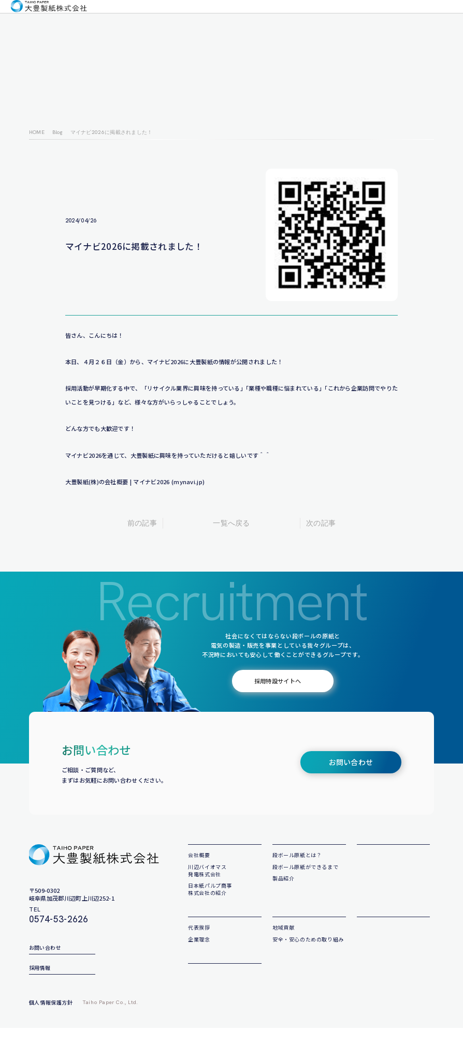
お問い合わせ (388, 18)
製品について (175, 18)
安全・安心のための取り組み (308, 965)
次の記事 (321, 523)
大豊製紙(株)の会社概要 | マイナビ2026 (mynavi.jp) (135, 481)
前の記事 (142, 523)
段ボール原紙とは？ (297, 868)
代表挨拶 (199, 954)
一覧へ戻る (231, 523)
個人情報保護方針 (51, 1021)
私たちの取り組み (217, 18)
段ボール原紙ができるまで (305, 880)
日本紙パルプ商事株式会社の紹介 (210, 901)
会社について (112, 18)
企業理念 (144, 18)
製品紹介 (283, 891)
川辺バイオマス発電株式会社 (207, 883)
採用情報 (438, 18)
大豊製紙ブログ (288, 18)
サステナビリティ (331, 18)
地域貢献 (283, 954)
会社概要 (202, 849)
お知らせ (253, 18)
